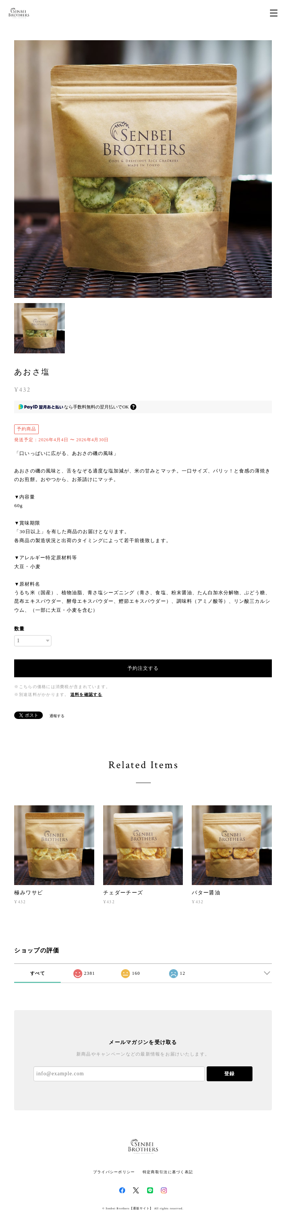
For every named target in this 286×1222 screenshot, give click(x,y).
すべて (37, 973)
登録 (229, 1073)
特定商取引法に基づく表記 (168, 1172)
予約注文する (143, 668)
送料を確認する (86, 695)
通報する (57, 716)
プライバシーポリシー (114, 1172)
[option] (143, 169)
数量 (19, 628)
